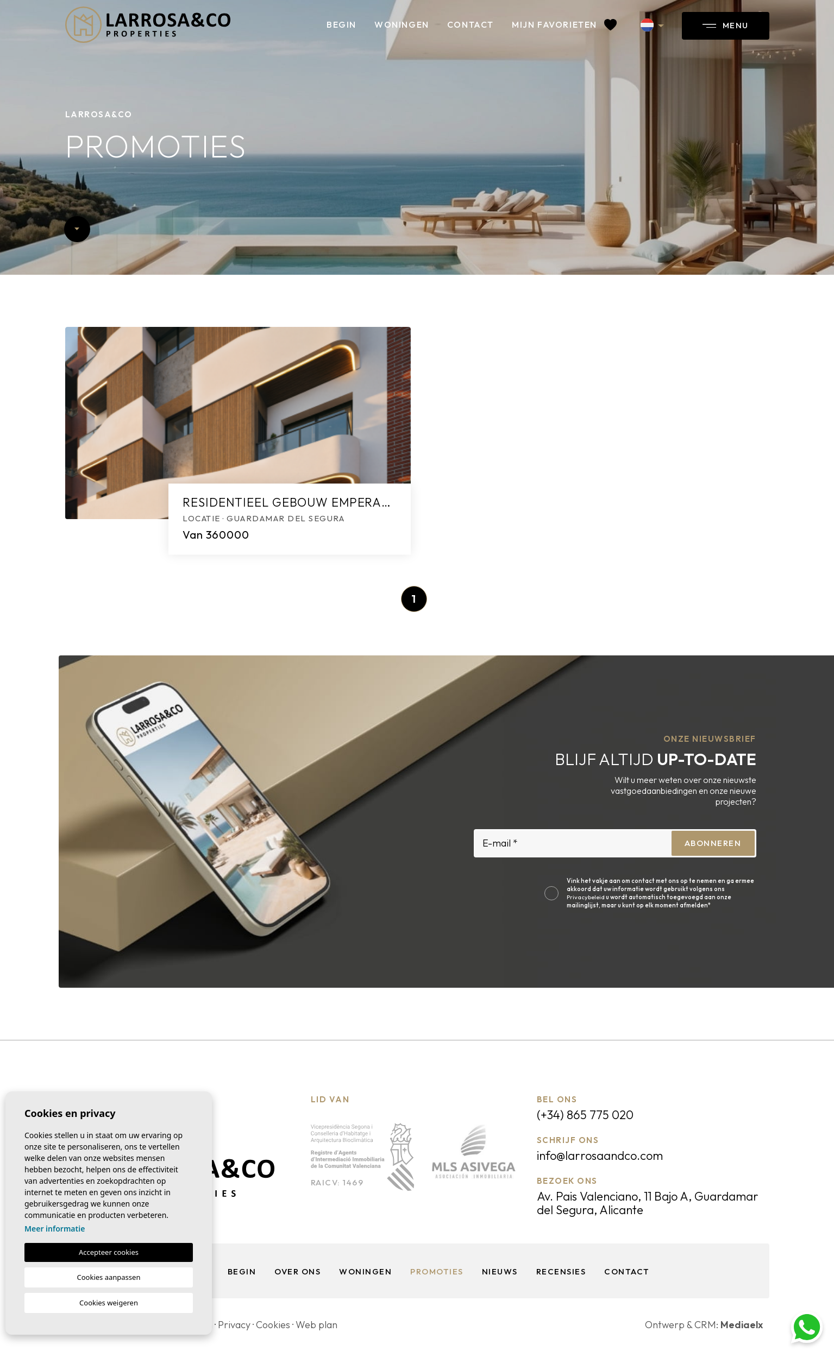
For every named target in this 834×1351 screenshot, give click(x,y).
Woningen (401, 24)
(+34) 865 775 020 (585, 1114)
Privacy (234, 1324)
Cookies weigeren (108, 1303)
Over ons (297, 1271)
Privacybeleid (586, 897)
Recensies (561, 1271)
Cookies (273, 1324)
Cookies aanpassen (109, 1277)
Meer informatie (54, 1228)
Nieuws (500, 1271)
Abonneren (713, 843)
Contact (470, 24)
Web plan (316, 1324)
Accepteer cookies (109, 1252)
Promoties (436, 1271)
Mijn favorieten (564, 24)
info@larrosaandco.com (600, 1155)
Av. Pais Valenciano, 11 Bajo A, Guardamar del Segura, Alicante (647, 1203)
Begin (341, 24)
